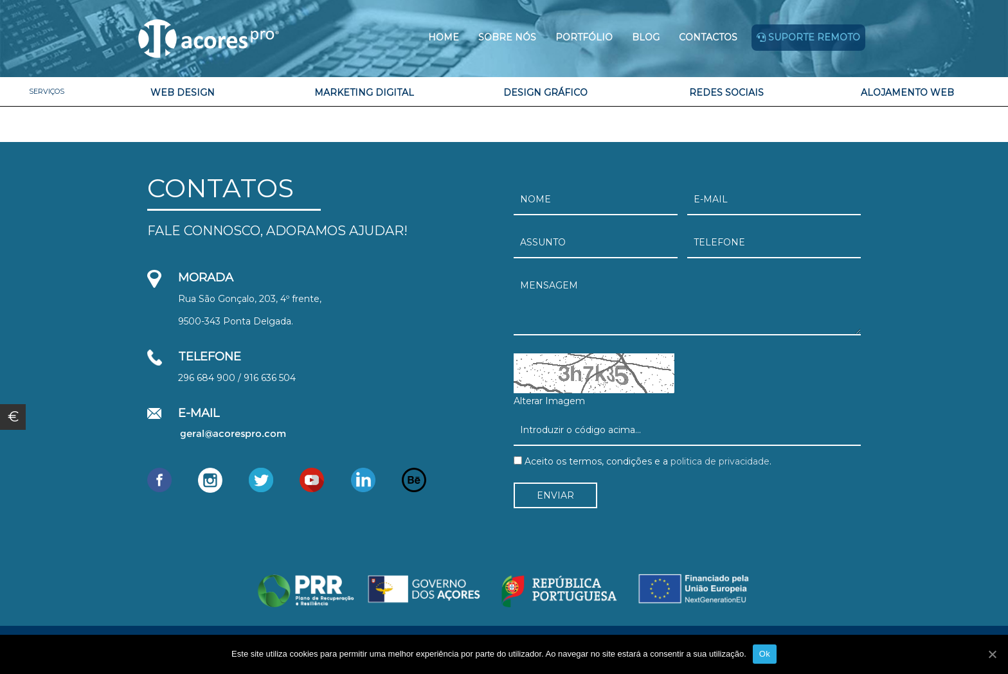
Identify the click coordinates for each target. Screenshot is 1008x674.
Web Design (182, 92)
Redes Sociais (726, 92)
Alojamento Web (907, 92)
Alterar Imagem (549, 401)
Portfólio (584, 37)
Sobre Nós (507, 37)
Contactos (708, 37)
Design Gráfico (545, 92)
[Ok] (992, 654)
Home (443, 37)
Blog (646, 37)
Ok (764, 654)
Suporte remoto (808, 37)
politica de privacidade (719, 461)
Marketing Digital (364, 92)
